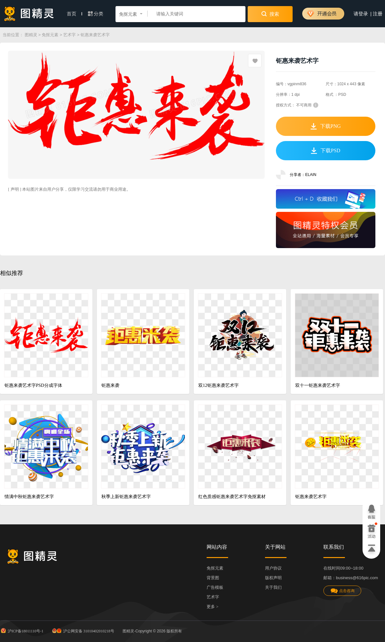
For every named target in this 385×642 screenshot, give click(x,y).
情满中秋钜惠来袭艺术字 (29, 496)
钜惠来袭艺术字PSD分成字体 (33, 385)
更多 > (212, 606)
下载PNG (326, 126)
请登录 (361, 13)
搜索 (270, 14)
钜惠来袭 (110, 385)
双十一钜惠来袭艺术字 (317, 385)
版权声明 (273, 577)
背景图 (213, 577)
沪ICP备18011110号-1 (21, 630)
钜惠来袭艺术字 (311, 496)
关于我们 (273, 587)
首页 (74, 13)
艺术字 (69, 34)
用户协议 (273, 568)
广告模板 (215, 587)
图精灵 (31, 34)
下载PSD (325, 150)
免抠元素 (50, 34)
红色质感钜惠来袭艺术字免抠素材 (232, 496)
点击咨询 (342, 591)
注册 (377, 13)
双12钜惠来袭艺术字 (218, 385)
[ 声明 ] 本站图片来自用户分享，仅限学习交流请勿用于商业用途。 (69, 189)
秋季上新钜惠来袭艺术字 (126, 496)
